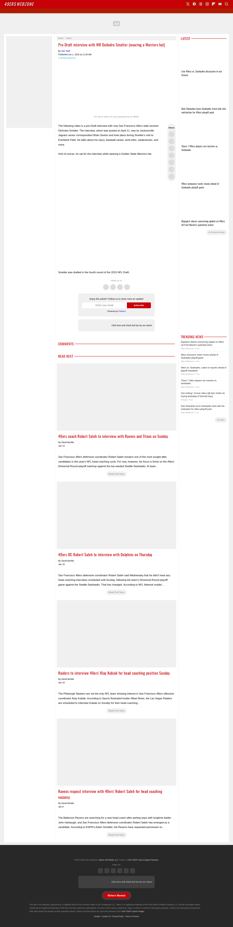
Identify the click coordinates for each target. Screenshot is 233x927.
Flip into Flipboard (171, 162)
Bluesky (126, 870)
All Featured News (216, 232)
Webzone (19, 4)
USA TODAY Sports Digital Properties (116, 852)
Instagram (127, 285)
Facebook (113, 285)
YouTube (132, 870)
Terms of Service (132, 916)
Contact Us (106, 916)
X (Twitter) (100, 870)
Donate (97, 916)
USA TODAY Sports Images (133, 911)
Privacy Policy (118, 916)
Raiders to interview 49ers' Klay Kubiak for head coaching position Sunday (116, 633)
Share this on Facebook (171, 141)
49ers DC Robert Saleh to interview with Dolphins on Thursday (116, 515)
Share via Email (171, 176)
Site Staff (65, 51)
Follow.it (122, 311)
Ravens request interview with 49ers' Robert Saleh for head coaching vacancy (116, 752)
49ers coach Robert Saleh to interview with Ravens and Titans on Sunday (116, 397)
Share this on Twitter (171, 134)
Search (226, 4)
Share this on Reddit (171, 169)
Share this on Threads (171, 148)
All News (221, 420)
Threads (120, 285)
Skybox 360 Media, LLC (108, 860)
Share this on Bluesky (171, 155)
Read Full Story (117, 474)
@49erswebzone (68, 58)
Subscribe (139, 305)
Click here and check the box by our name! (131, 325)
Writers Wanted (116, 895)
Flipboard (213, 4)
